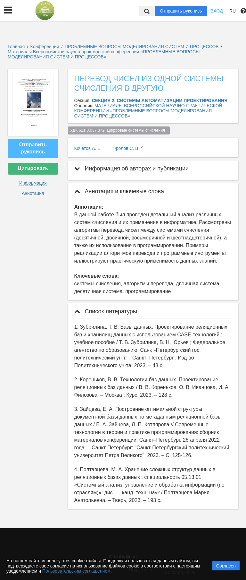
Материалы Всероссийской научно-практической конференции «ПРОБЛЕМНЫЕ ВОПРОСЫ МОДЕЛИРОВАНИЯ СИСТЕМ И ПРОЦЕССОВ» (104, 54)
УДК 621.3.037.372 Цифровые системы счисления (118, 130)
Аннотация (33, 193)
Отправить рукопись (181, 10)
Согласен (226, 565)
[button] (8, 10)
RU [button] (232, 10)
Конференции (44, 46)
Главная (16, 46)
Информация (33, 183)
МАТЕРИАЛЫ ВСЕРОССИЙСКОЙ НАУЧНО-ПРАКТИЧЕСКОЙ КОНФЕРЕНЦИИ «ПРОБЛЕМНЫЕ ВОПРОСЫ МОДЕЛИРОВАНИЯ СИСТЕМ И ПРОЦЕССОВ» (148, 110)
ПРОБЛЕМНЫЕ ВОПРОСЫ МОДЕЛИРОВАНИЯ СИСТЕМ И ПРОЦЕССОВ (142, 46)
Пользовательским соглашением (76, 571)
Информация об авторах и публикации (131, 168)
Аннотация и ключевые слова (119, 191)
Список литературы (105, 311)
